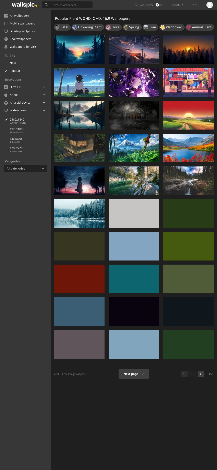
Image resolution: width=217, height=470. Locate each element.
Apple (11, 95)
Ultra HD (12, 87)
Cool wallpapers (18, 39)
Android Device (17, 103)
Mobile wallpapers (19, 23)
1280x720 (16, 148)
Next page (134, 374)
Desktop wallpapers (20, 31)
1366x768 (16, 138)
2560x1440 (30, 119)
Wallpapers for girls (20, 47)
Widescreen (15, 110)
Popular (15, 71)
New (13, 63)
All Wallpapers (16, 16)
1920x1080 (17, 129)
